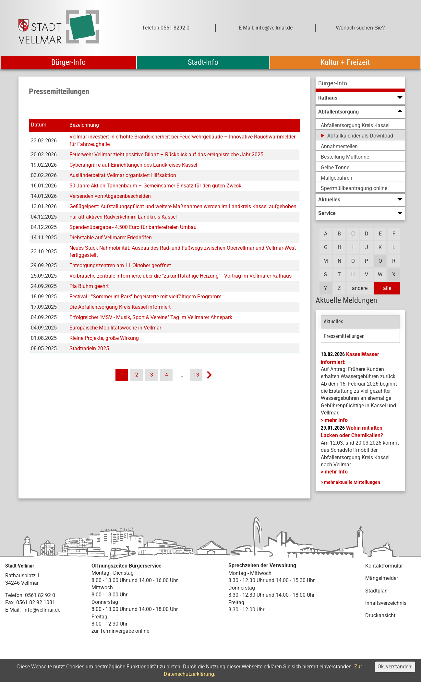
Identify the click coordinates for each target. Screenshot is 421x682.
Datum (38, 125)
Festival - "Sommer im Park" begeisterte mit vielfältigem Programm (145, 296)
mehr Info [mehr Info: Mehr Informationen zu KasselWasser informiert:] (336, 420)
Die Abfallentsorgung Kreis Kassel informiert (120, 307)
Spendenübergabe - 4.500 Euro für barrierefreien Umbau (133, 227)
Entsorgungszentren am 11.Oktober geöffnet (120, 265)
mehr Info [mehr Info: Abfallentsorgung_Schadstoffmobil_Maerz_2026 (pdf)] (336, 472)
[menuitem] (360, 84)
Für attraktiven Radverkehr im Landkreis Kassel (123, 217)
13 (196, 375)
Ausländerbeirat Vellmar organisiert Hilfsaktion (122, 175)
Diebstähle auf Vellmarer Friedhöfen (110, 237)
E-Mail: (13, 610)
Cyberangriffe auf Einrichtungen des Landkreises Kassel (133, 165)
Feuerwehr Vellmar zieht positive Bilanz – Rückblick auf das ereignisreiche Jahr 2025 (166, 154)
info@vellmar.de (41, 610)
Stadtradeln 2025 (89, 348)
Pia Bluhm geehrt (89, 286)
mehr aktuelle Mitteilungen (352, 482)
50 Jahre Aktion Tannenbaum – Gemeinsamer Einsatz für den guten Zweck (155, 186)
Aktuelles (333, 321)
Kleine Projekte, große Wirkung (104, 338)
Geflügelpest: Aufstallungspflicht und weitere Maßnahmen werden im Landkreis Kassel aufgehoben (182, 206)
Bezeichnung (84, 125)
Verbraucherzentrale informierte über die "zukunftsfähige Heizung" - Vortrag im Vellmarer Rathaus (180, 276)
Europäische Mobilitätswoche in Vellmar (115, 328)
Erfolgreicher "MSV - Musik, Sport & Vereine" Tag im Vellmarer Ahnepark (150, 317)
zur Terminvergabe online (120, 631)
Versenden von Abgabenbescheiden (110, 196)
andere (359, 288)
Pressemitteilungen (344, 336)
